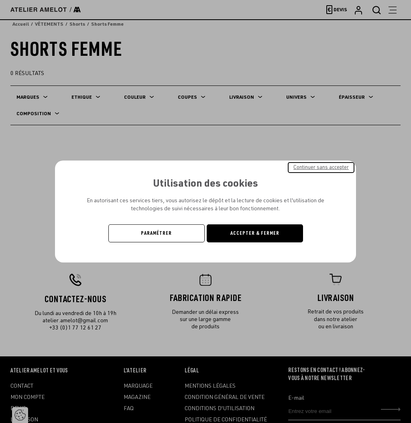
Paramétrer (156, 233)
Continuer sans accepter (321, 167)
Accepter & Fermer (254, 233)
